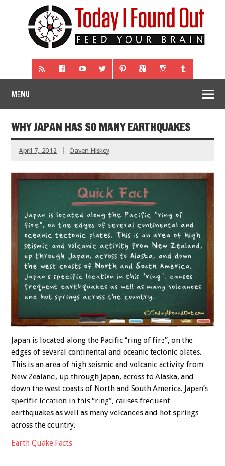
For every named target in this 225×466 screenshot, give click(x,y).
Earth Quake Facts (41, 443)
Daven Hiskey (89, 150)
